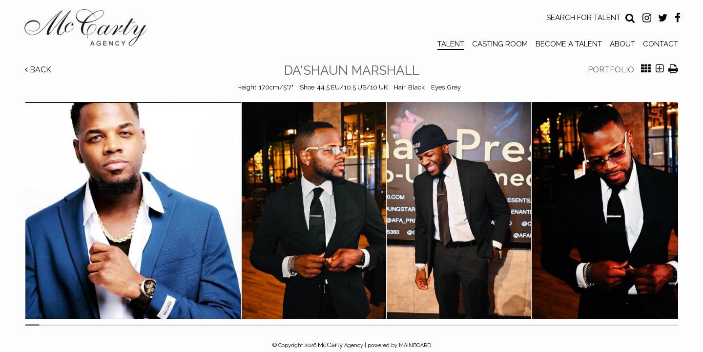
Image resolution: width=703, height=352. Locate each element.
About (622, 44)
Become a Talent (569, 44)
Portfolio (611, 69)
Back (38, 69)
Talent (450, 44)
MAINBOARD (415, 345)
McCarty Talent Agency (93, 30)
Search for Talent (583, 17)
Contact (660, 44)
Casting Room (500, 44)
